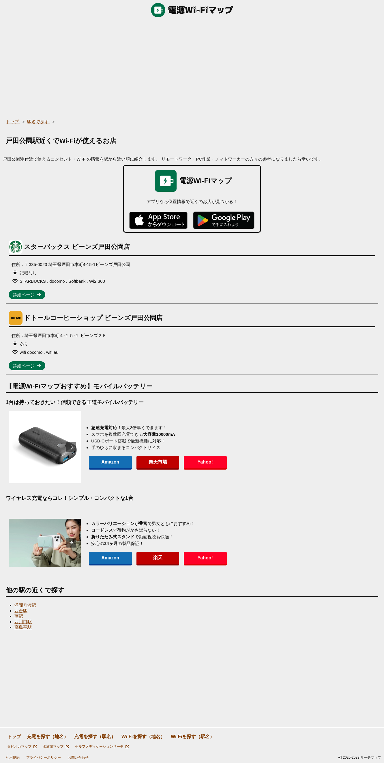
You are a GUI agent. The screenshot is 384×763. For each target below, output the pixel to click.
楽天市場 (145, 461)
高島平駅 (23, 627)
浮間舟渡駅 (25, 605)
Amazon (106, 461)
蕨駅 (18, 616)
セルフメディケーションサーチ (102, 747)
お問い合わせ (78, 757)
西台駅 (20, 610)
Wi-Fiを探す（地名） (143, 736)
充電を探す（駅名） (95, 736)
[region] (192, 66)
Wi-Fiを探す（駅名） (192, 736)
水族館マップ (56, 747)
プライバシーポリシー (43, 757)
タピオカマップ (22, 747)
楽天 (145, 557)
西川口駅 (23, 621)
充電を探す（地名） (47, 736)
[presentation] (71, 447)
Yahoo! (184, 461)
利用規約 (13, 757)
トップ (14, 736)
